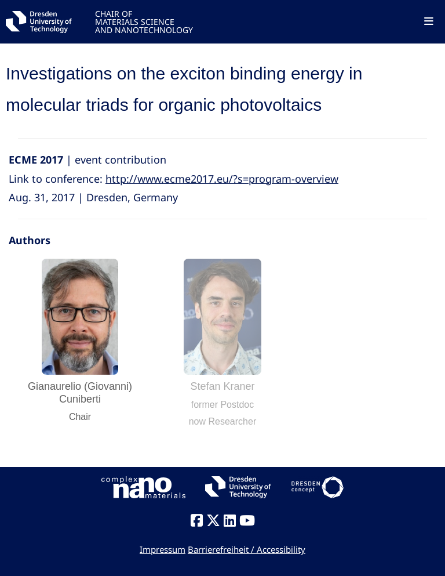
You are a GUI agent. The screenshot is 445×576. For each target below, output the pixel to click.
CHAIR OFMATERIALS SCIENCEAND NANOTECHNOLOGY (144, 21)
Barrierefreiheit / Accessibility (246, 549)
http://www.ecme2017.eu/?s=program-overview (221, 179)
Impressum (162, 549)
